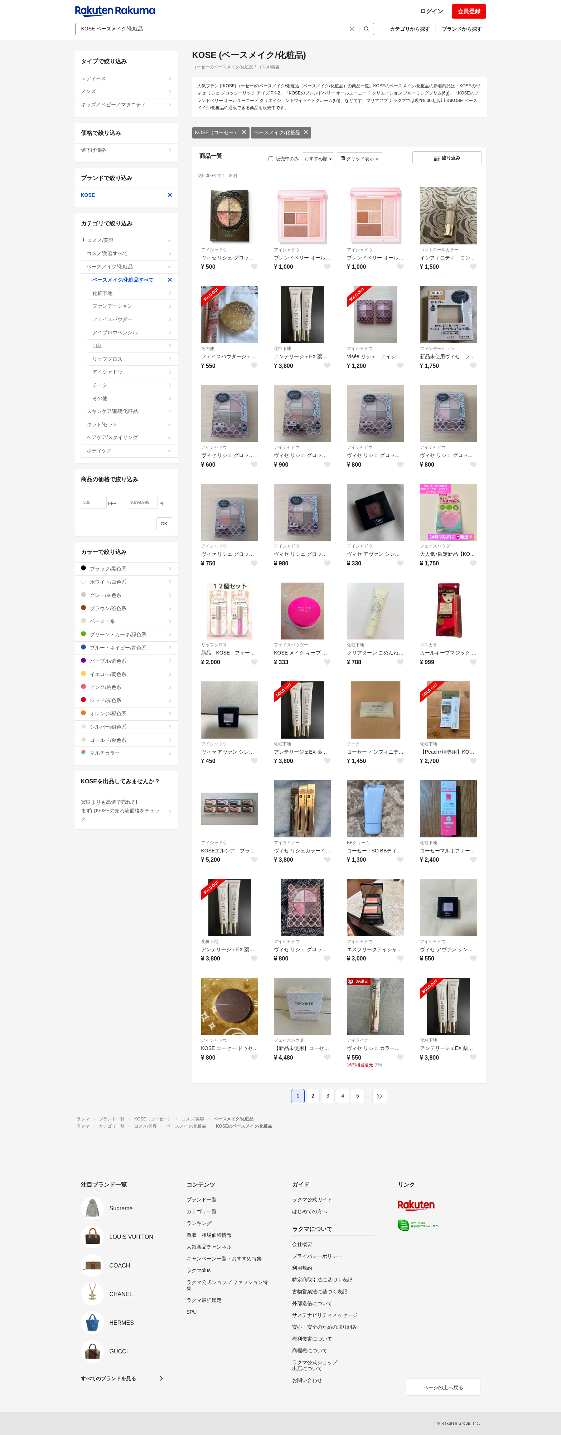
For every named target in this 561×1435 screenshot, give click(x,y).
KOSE (126, 195)
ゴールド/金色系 (126, 740)
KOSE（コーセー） (221, 132)
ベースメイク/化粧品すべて (132, 280)
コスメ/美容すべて (129, 253)
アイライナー (287, 842)
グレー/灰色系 (126, 595)
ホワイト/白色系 (126, 582)
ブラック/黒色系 (126, 568)
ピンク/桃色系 (126, 687)
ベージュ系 (126, 621)
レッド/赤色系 (126, 700)
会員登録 (469, 11)
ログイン (431, 11)
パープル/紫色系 (126, 661)
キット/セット (129, 424)
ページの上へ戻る (443, 1387)
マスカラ (428, 644)
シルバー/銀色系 (126, 727)
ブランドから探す (462, 29)
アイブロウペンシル (132, 332)
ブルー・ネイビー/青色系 (126, 647)
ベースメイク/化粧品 (281, 132)
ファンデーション (437, 348)
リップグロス (214, 644)
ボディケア (129, 450)
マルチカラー (126, 753)
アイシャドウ (214, 249)
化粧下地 (282, 348)
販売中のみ (284, 158)
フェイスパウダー (437, 546)
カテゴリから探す (410, 29)
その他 (207, 348)
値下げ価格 (126, 150)
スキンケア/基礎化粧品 (129, 411)
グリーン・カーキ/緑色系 (126, 634)
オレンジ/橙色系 (126, 713)
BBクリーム (358, 842)
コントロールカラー (439, 249)
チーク (353, 743)
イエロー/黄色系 (126, 674)
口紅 (132, 346)
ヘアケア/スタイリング (129, 437)
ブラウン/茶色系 (126, 608)
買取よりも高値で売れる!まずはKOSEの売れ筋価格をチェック (126, 810)
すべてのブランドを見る (108, 1378)
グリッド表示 (359, 158)
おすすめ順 (318, 158)
